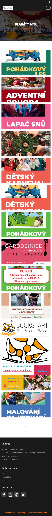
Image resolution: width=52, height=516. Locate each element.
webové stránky (19, 512)
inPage (4, 474)
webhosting (42, 512)
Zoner (3, 480)
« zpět (26, 426)
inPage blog (6, 477)
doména (32, 512)
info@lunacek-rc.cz (11, 456)
